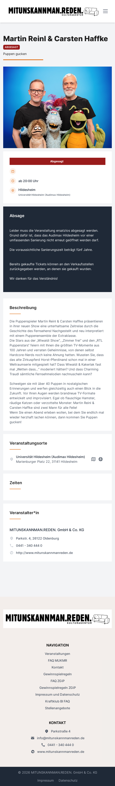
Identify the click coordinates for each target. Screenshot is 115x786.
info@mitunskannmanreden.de (57, 738)
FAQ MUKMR (57, 660)
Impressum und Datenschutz (57, 694)
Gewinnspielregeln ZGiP (57, 688)
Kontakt (58, 667)
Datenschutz (68, 780)
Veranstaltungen (57, 654)
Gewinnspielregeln (57, 674)
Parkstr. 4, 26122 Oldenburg (34, 538)
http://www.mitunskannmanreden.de (41, 553)
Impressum (45, 780)
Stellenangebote (57, 708)
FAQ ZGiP (58, 681)
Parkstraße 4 (57, 731)
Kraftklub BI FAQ (57, 701)
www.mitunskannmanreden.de (57, 752)
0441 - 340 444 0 (26, 546)
